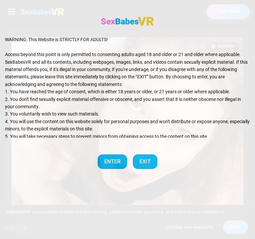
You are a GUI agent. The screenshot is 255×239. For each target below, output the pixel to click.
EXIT (145, 161)
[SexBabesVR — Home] (127, 21)
